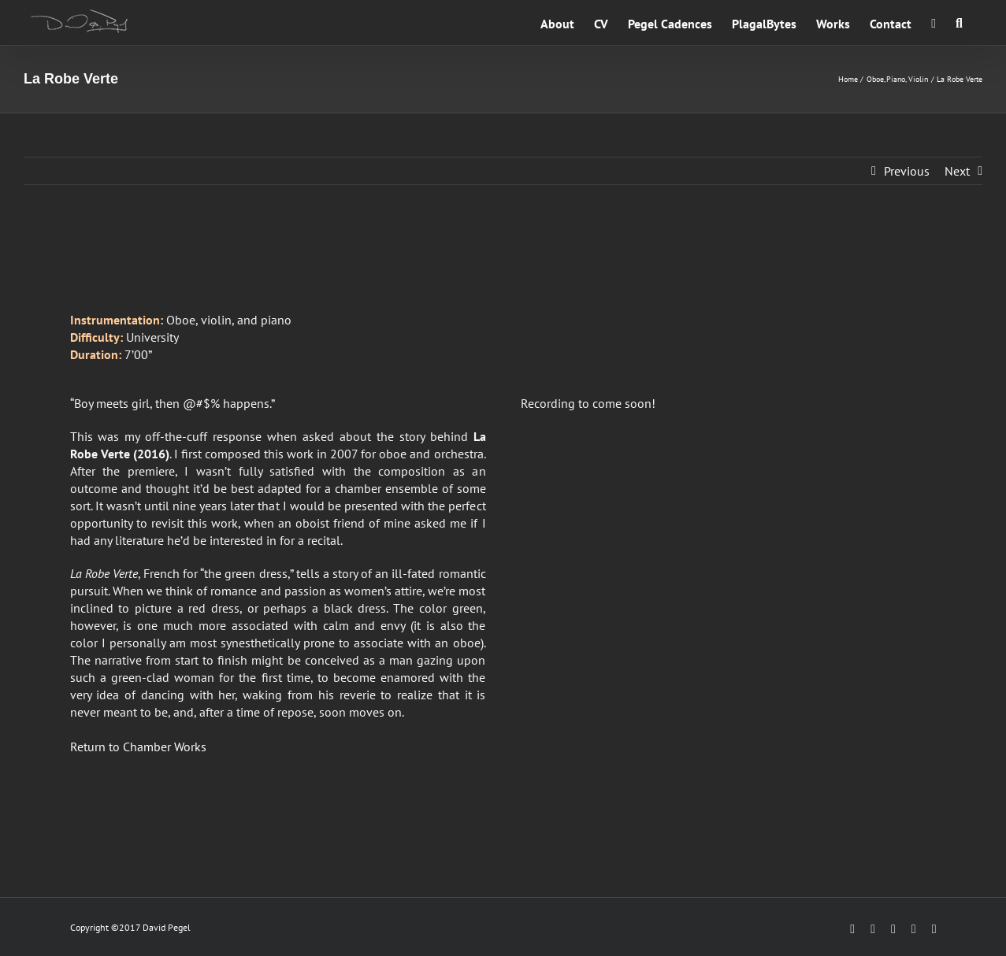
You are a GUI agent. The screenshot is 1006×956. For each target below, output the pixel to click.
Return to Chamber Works (138, 746)
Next (957, 171)
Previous (907, 171)
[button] (959, 22)
